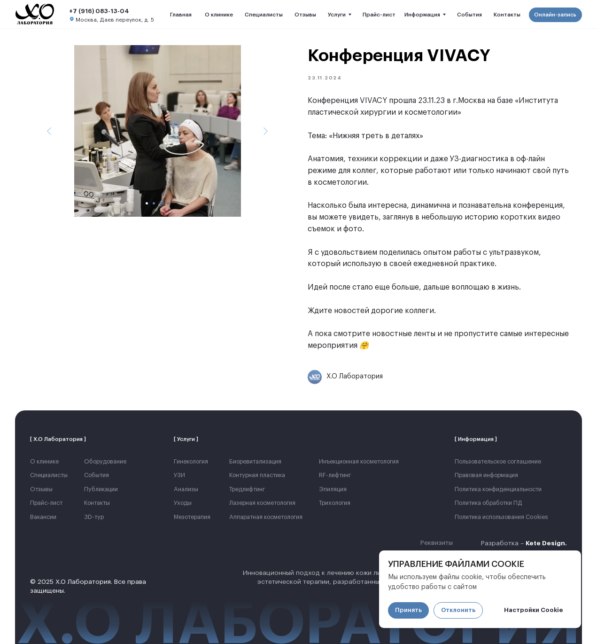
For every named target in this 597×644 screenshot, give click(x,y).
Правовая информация (486, 475)
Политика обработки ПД (488, 503)
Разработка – (524, 543)
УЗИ (179, 475)
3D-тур (94, 517)
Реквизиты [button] (436, 543)
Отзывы (41, 489)
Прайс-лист (46, 503)
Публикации (101, 489)
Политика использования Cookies (501, 517)
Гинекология (191, 461)
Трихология (334, 503)
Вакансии (43, 517)
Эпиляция (333, 489)
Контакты (97, 503)
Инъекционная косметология (359, 461)
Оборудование (105, 461)
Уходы (183, 503)
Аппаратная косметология (265, 517)
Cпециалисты (49, 475)
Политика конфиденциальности (498, 489)
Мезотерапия (192, 517)
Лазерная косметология (262, 503)
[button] (555, 15)
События (96, 475)
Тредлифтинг (247, 489)
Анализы (186, 489)
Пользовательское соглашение (498, 461)
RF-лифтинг (335, 475)
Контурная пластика (257, 475)
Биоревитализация (255, 461)
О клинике (44, 461)
